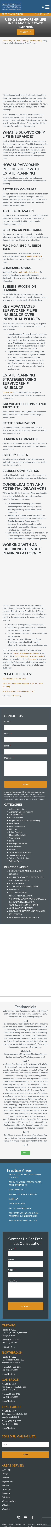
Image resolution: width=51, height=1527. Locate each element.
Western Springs (8, 1461)
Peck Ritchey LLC (16, 807)
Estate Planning (15, 656)
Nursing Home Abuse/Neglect (24, 877)
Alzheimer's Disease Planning (24, 846)
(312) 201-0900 (41, 14)
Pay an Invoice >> (16, 1507)
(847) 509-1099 (14, 1327)
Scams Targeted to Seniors (20, 812)
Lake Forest (6, 1449)
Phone (8, 694)
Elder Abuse (14, 783)
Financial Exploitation (18, 795)
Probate (12, 809)
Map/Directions (8, 1307)
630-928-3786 (14, 1354)
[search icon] (43, 7)
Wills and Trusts (15, 821)
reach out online (37, 616)
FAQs (6, 1487)
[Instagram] (19, 1478)
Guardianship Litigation (21, 868)
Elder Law (13, 789)
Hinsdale (5, 1445)
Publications (34, 1487)
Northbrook (21, 1498)
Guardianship (14, 798)
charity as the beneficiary (28, 252)
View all (25, 1113)
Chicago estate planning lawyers (26, 613)
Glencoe (5, 1438)
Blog (6, 1489)
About (11, 1485)
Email (7, 706)
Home (4, 1485)
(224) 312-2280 (14, 1381)
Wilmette (6, 1465)
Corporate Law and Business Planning (24, 780)
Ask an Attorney (15, 775)
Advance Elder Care (17, 769)
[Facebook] (32, 1478)
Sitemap (33, 1492)
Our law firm (8, 372)
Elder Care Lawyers (17, 786)
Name (7, 682)
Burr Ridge (6, 1430)
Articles (42, 1487)
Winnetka (6, 1469)
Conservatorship (16, 777)
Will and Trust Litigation (19, 818)
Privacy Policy (15, 1492)
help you (32, 619)
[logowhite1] (11, 6)
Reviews (24, 1487)
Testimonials (14, 1487)
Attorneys (31, 1485)
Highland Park (7, 1442)
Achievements (42, 1485)
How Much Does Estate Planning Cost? (18, 651)
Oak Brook (6, 1457)
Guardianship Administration (24, 865)
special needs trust (34, 236)
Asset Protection (18, 852)
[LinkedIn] (25, 1478)
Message (9, 718)
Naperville (6, 1453)
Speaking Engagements (26, 1489)
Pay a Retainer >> (35, 1507)
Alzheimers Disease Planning (21, 772)
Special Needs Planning (21, 855)
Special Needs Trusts (17, 815)
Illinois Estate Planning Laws (14, 639)
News (11, 801)
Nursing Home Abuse (18, 804)
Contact (25, 1492)
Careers (12, 1489)
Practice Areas (20, 1485)
